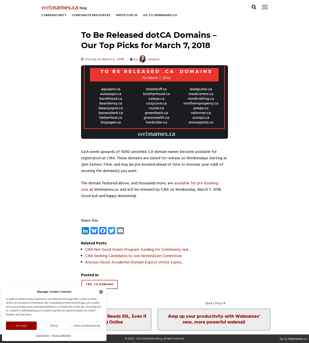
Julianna (149, 59)
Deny (54, 325)
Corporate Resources (91, 15)
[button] (101, 292)
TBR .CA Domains (99, 284)
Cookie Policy (43, 336)
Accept (21, 325)
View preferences (87, 325)
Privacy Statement (61, 336)
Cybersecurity (54, 15)
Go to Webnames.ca (160, 15)
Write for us (127, 15)
